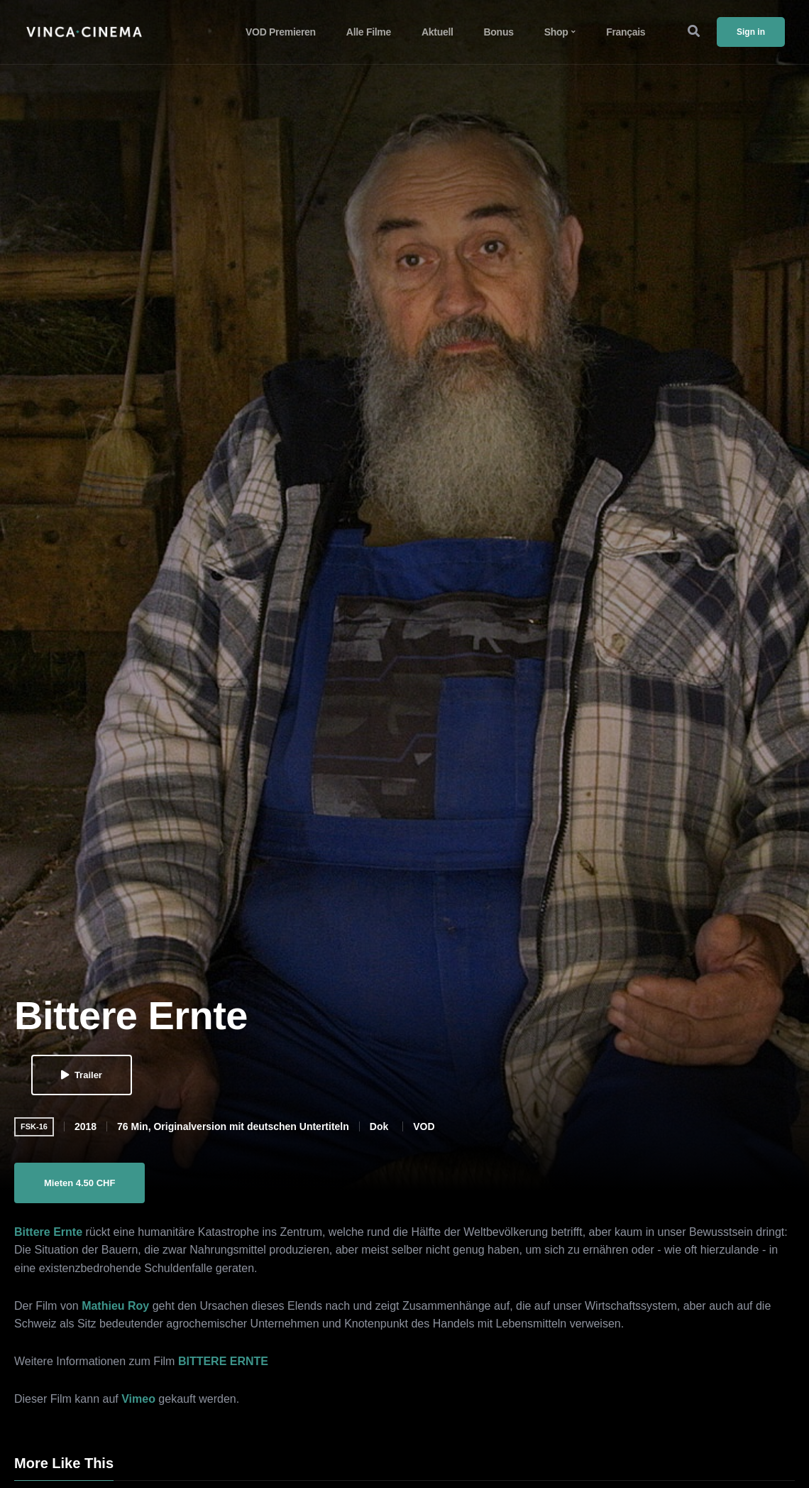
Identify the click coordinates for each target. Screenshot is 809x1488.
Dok (379, 1126)
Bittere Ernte (48, 1232)
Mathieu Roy (115, 1306)
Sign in (751, 32)
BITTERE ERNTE (223, 1361)
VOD (423, 1126)
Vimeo (138, 1399)
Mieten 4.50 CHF (79, 1183)
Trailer (81, 1075)
